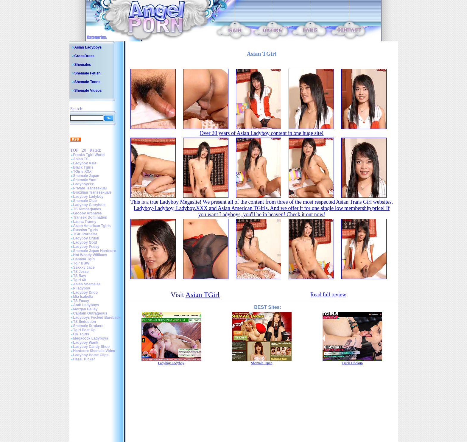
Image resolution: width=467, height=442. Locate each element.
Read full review (328, 295)
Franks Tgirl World (89, 155)
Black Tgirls (83, 167)
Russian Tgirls (85, 230)
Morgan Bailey (85, 309)
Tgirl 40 (79, 280)
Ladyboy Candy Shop (91, 347)
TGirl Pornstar (85, 234)
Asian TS (80, 159)
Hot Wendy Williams (90, 255)
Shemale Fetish (87, 73)
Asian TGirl (203, 294)
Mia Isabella (83, 297)
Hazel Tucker (84, 359)
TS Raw (79, 276)
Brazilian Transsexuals (92, 192)
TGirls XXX (82, 171)
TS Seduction (84, 322)
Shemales (82, 65)
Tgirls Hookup (352, 363)
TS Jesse (81, 272)
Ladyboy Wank (85, 342)
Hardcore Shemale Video (94, 351)
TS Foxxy (81, 301)
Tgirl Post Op (84, 330)
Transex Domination (90, 217)
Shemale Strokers (88, 326)
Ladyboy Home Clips (91, 355)
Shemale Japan (86, 176)
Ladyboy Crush (86, 238)
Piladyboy (81, 288)
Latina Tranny (84, 222)
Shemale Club (85, 201)
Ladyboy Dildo (85, 292)
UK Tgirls (81, 334)
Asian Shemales (87, 284)
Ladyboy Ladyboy (88, 196)
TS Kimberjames (87, 209)
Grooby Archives (87, 213)
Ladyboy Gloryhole (89, 205)
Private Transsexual (90, 188)
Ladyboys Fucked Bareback (97, 317)
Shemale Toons (87, 82)
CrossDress (84, 56)
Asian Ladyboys (88, 47)
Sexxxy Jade (84, 267)
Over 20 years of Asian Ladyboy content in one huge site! (262, 133)
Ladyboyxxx (83, 184)
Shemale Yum (84, 180)
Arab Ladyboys (86, 305)
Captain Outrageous (90, 313)
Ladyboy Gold (85, 242)
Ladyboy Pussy (86, 247)
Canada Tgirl (84, 259)
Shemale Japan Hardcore (94, 251)
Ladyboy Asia (84, 163)
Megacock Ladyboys (90, 338)
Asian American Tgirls (92, 226)
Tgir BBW (81, 263)
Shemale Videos (88, 90)
